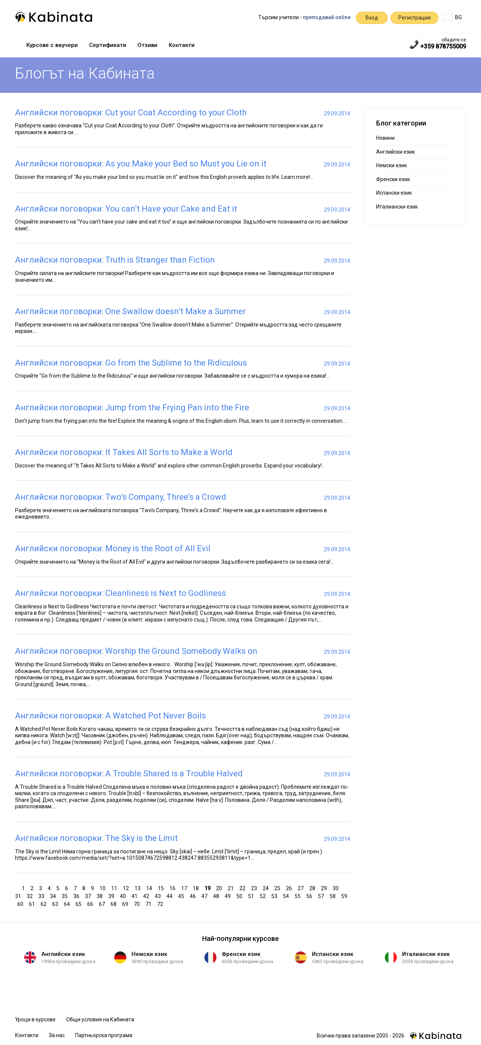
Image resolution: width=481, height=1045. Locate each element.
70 (137, 903)
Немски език (391, 165)
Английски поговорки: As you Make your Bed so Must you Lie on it (140, 163)
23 (255, 887)
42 (147, 895)
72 (161, 903)
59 (345, 895)
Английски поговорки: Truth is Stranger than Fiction (115, 260)
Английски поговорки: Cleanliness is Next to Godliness (120, 593)
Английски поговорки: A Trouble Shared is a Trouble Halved (129, 773)
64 (68, 903)
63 (56, 903)
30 (336, 887)
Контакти (182, 45)
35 (65, 895)
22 (243, 887)
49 (228, 895)
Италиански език (397, 207)
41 (135, 895)
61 (33, 903)
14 (150, 887)
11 (115, 887)
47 (205, 895)
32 (30, 895)
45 (182, 895)
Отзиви (147, 45)
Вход (372, 18)
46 (193, 895)
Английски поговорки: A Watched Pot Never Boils (110, 715)
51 (252, 895)
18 (196, 887)
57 (322, 895)
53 (275, 895)
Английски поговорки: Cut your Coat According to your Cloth (131, 112)
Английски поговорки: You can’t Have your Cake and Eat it (126, 208)
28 (313, 887)
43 (158, 895)
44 (170, 895)
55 (298, 895)
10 (103, 887)
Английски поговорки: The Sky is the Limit (96, 838)
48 (217, 895)
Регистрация (414, 18)
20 (220, 887)
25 (278, 887)
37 (89, 895)
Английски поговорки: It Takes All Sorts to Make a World (124, 452)
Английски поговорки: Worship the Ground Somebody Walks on (136, 651)
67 (102, 903)
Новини (385, 138)
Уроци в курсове (35, 1019)
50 (240, 895)
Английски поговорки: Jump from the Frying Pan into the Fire (132, 407)
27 (301, 887)
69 (126, 903)
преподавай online (327, 17)
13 (138, 887)
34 (54, 895)
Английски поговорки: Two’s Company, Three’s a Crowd (120, 497)
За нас (57, 1035)
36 (77, 895)
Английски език (395, 152)
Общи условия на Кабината (100, 1019)
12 (127, 887)
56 (310, 895)
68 (114, 903)
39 (112, 895)
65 (79, 903)
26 (290, 887)
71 (149, 903)
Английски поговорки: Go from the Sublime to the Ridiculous (131, 362)
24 (266, 887)
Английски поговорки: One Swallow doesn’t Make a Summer (130, 311)
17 (185, 887)
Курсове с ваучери (52, 45)
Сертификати (107, 45)
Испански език (394, 193)
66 (91, 903)
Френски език (393, 179)
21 (231, 887)
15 (161, 887)
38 (100, 895)
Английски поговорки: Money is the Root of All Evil (112, 548)
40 (123, 895)
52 (263, 895)
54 (287, 895)
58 (333, 895)
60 (21, 903)
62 (44, 903)
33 (42, 895)
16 (173, 887)
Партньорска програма (103, 1035)
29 (325, 887)
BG (453, 17)
